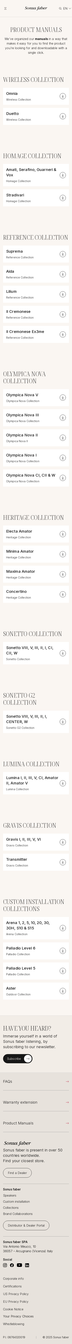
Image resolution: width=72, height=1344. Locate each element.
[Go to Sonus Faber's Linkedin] (27, 1265)
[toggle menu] (8, 8)
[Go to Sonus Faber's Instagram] (5, 1265)
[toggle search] (60, 8)
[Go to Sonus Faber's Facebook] (12, 1265)
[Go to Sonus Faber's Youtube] (19, 1265)
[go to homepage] (36, 8)
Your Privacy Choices (18, 1316)
